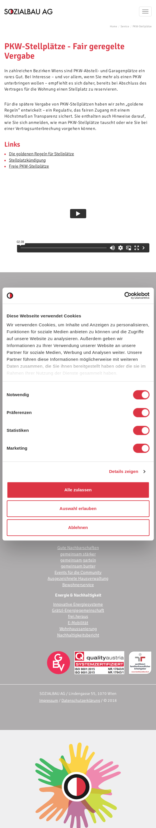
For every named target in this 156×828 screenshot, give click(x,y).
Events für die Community (78, 572)
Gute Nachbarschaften (78, 547)
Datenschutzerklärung (80, 700)
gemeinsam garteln (78, 560)
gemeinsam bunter (78, 566)
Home (113, 26)
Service (125, 26)
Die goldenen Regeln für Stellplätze (41, 153)
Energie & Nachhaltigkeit (78, 595)
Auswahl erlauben (77, 508)
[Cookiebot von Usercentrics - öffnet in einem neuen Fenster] (124, 295)
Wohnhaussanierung (78, 628)
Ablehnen (78, 527)
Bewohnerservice (78, 584)
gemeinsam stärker (78, 554)
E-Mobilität (78, 622)
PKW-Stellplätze (142, 26)
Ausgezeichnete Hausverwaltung (78, 578)
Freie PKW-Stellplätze (29, 166)
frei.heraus (78, 616)
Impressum (48, 700)
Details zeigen (123, 471)
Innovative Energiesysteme (78, 604)
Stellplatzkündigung (27, 160)
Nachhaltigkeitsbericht (78, 635)
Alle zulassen (78, 489)
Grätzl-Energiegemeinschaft (78, 610)
